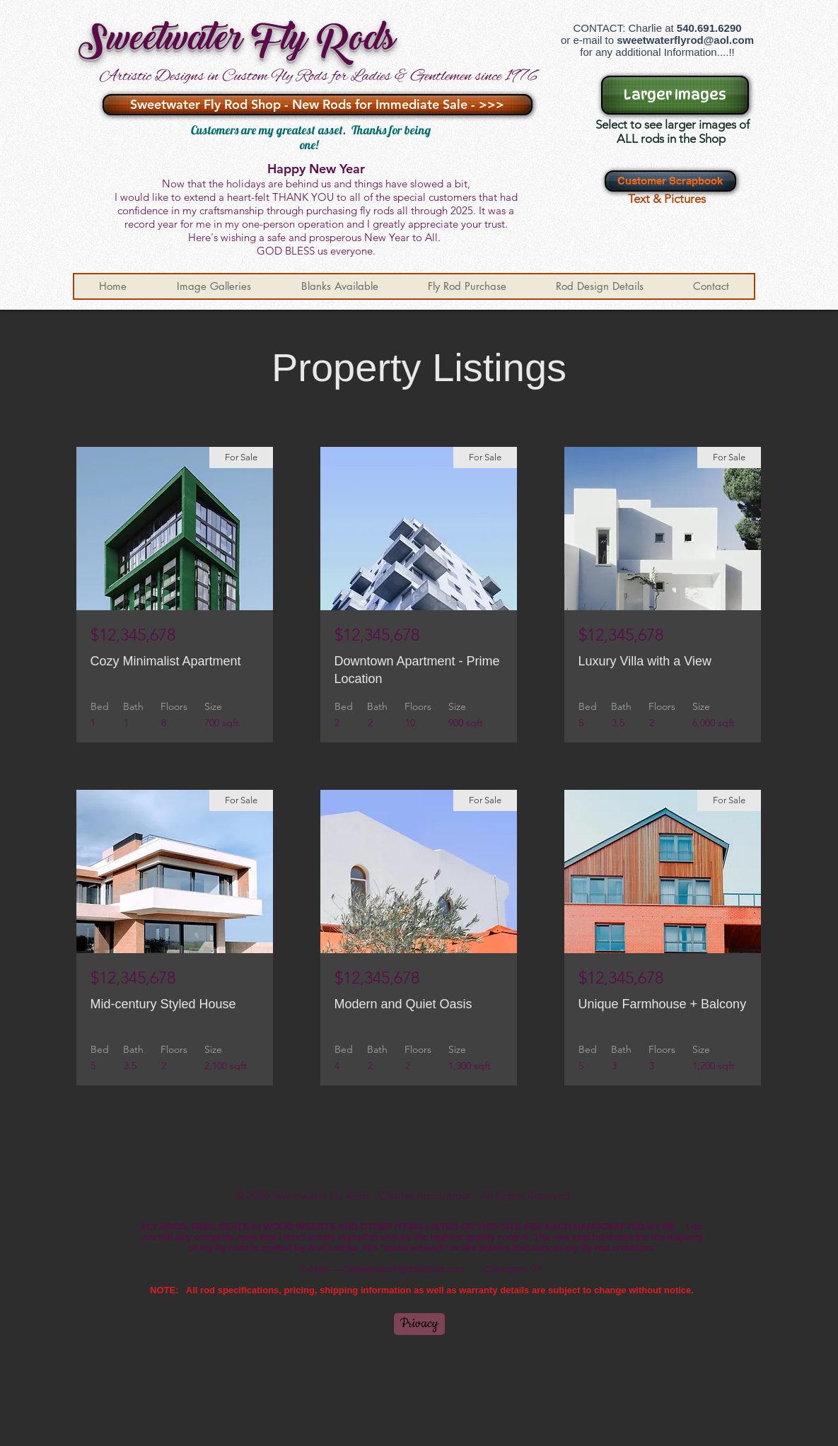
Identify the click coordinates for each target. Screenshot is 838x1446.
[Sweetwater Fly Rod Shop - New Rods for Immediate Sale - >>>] (318, 104)
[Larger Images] (675, 95)
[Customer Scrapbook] (670, 181)
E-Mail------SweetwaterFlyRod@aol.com (383, 1269)
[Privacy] (419, 1324)
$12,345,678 (133, 634)
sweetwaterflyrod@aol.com (685, 40)
